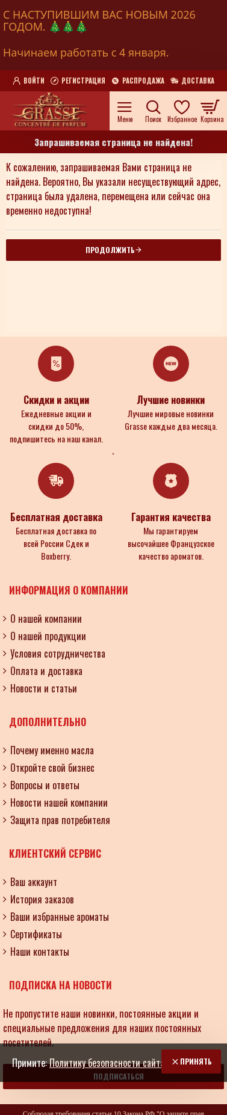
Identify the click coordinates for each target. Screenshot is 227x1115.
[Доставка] (192, 81)
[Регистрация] (78, 81)
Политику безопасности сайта (106, 1062)
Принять (196, 1061)
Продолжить (110, 250)
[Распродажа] (137, 81)
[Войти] (29, 81)
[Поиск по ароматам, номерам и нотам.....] (153, 110)
